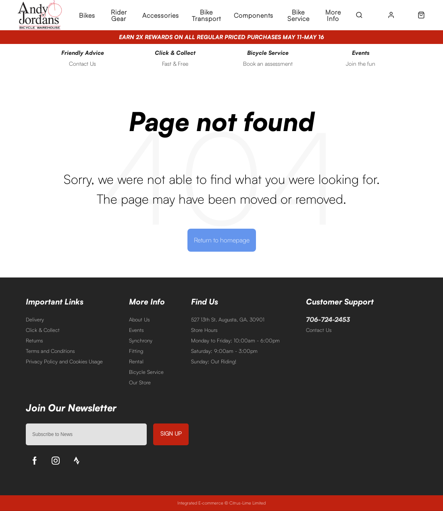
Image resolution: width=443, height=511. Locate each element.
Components (253, 15)
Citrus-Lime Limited (247, 503)
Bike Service (298, 15)
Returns (34, 340)
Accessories (160, 15)
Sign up (170, 433)
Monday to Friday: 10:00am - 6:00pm (235, 340)
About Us (139, 319)
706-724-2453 (328, 319)
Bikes (87, 15)
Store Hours (204, 330)
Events (136, 330)
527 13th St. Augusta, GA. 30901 (227, 319)
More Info (333, 15)
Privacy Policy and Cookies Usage (64, 361)
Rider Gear (119, 15)
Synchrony (140, 340)
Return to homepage (222, 240)
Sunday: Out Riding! (213, 361)
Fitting (136, 351)
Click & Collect (43, 330)
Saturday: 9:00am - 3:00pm (224, 351)
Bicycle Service (146, 372)
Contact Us (318, 330)
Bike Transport (206, 15)
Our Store (140, 382)
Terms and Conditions (50, 351)
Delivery (35, 319)
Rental (136, 361)
